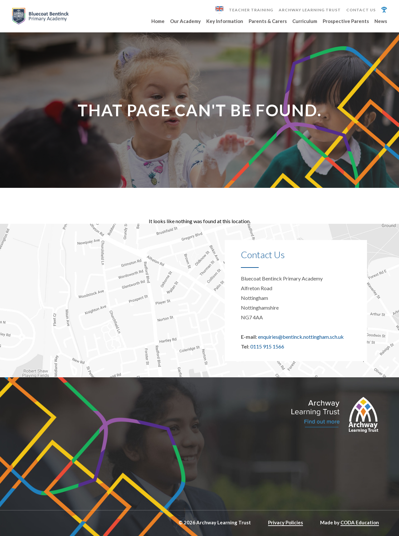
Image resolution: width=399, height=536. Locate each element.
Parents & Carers (268, 21)
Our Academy (185, 21)
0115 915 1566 (267, 346)
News (380, 21)
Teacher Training (251, 10)
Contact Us (361, 10)
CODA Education (359, 522)
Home (158, 21)
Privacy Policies (285, 522)
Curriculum (304, 21)
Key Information (224, 21)
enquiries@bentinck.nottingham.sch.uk (301, 337)
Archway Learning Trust (310, 10)
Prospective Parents (346, 21)
